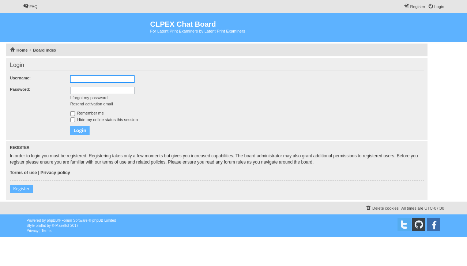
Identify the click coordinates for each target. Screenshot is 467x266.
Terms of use (23, 172)
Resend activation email (91, 104)
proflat (41, 226)
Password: (20, 89)
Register (21, 189)
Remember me (87, 113)
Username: (20, 78)
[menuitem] (30, 6)
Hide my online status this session (104, 119)
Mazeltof (62, 226)
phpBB (52, 220)
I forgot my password (89, 97)
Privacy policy (55, 172)
